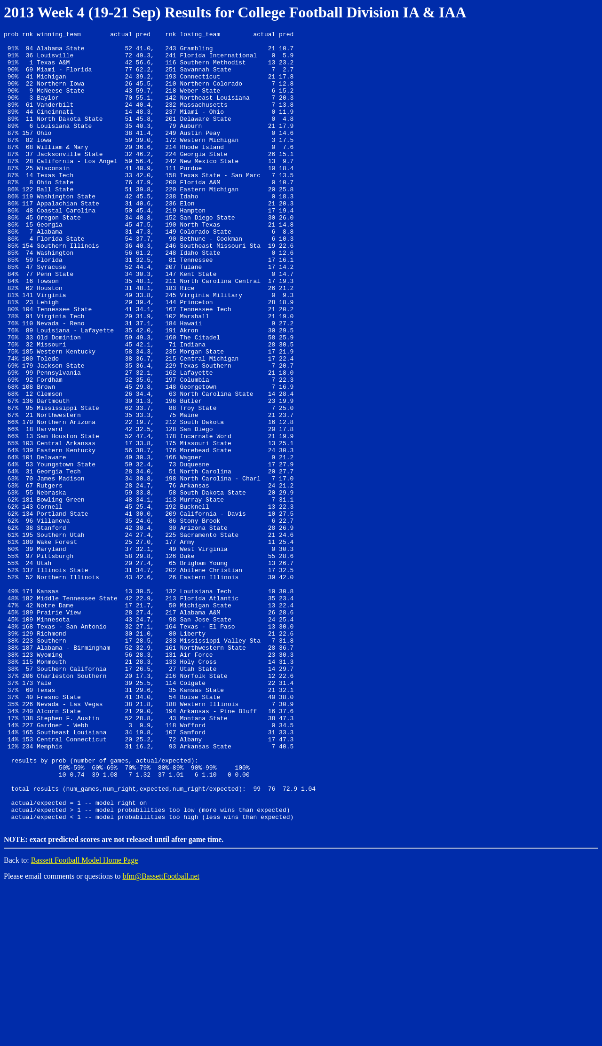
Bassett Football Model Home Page (84, 1018)
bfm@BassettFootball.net (160, 1034)
